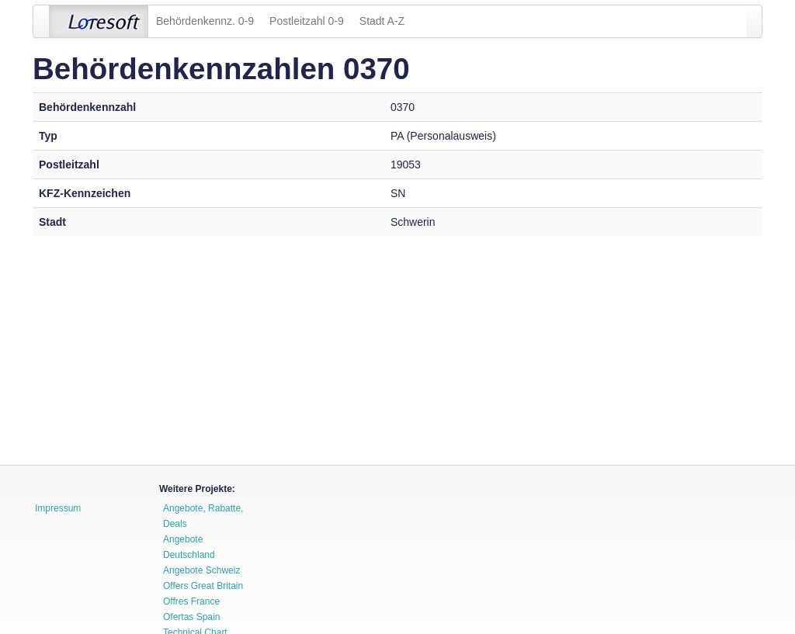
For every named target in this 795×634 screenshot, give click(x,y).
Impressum (58, 508)
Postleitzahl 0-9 (306, 21)
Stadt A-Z (381, 21)
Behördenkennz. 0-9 (205, 21)
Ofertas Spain (191, 616)
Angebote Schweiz (201, 570)
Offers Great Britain (203, 585)
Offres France (191, 601)
